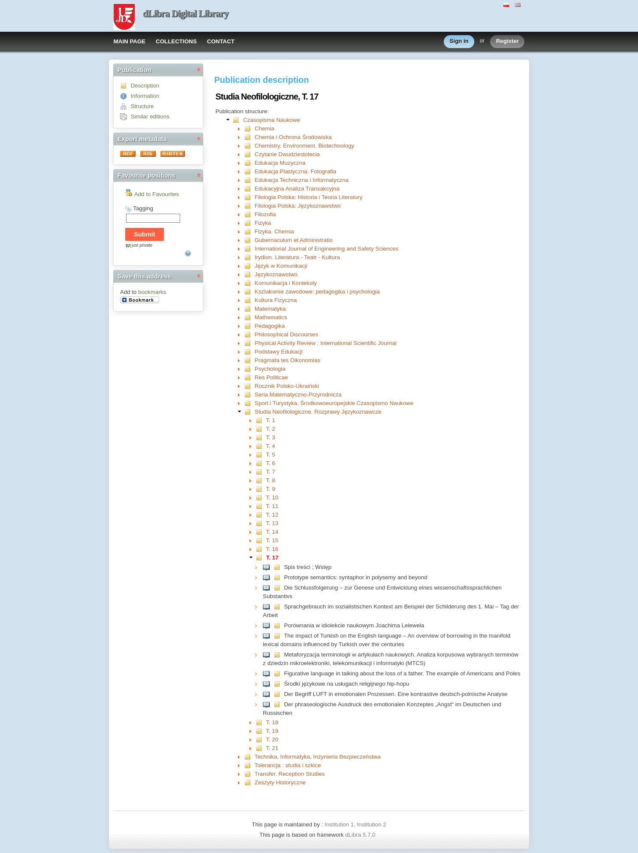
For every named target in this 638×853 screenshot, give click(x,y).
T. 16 (272, 549)
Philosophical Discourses (286, 334)
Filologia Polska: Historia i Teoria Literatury (309, 197)
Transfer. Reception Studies (290, 774)
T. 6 (270, 463)
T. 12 (272, 514)
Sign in (459, 41)
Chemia (264, 128)
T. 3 (270, 437)
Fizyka (263, 223)
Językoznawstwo (276, 274)
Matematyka (270, 309)
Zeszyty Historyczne (280, 782)
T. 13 (272, 523)
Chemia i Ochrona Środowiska (293, 137)
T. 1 (270, 420)
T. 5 (270, 454)
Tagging (143, 208)
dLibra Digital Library (186, 13)
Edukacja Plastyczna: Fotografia (295, 171)
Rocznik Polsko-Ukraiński (287, 386)
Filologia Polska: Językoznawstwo (298, 206)
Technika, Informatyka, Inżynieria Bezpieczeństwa (318, 756)
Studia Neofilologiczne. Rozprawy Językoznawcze (318, 411)
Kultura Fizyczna (276, 300)
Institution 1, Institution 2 (355, 824)
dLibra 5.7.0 (361, 835)
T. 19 (272, 731)
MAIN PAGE (130, 41)
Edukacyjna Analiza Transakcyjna (297, 188)
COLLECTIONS (176, 41)
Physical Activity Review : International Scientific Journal (326, 343)
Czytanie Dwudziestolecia (287, 154)
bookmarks (152, 292)
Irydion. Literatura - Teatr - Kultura (297, 257)
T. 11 (272, 506)
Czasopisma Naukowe (271, 120)
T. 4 (270, 446)
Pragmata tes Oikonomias (287, 360)
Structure (142, 106)
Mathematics (271, 317)
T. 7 (270, 472)
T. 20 (272, 739)
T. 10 (272, 497)
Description (145, 85)
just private (142, 245)
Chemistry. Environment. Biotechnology (304, 145)
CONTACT (221, 41)
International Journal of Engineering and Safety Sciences (327, 248)
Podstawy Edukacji (279, 351)
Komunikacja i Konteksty (286, 283)
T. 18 (272, 722)
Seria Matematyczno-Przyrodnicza (298, 394)
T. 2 (270, 429)
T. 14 (272, 532)
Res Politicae (271, 377)
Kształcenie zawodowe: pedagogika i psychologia (317, 291)
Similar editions (150, 116)
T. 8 (270, 480)
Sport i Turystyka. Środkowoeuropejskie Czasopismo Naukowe (334, 403)
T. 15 (272, 540)
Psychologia (270, 369)
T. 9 (270, 489)
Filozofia (265, 214)
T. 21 (272, 748)
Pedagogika (270, 326)
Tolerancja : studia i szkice (288, 765)
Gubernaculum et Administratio (294, 240)
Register (507, 41)
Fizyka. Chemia (274, 231)
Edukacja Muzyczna (280, 163)
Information (145, 96)
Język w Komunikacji (281, 266)
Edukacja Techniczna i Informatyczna (302, 180)
